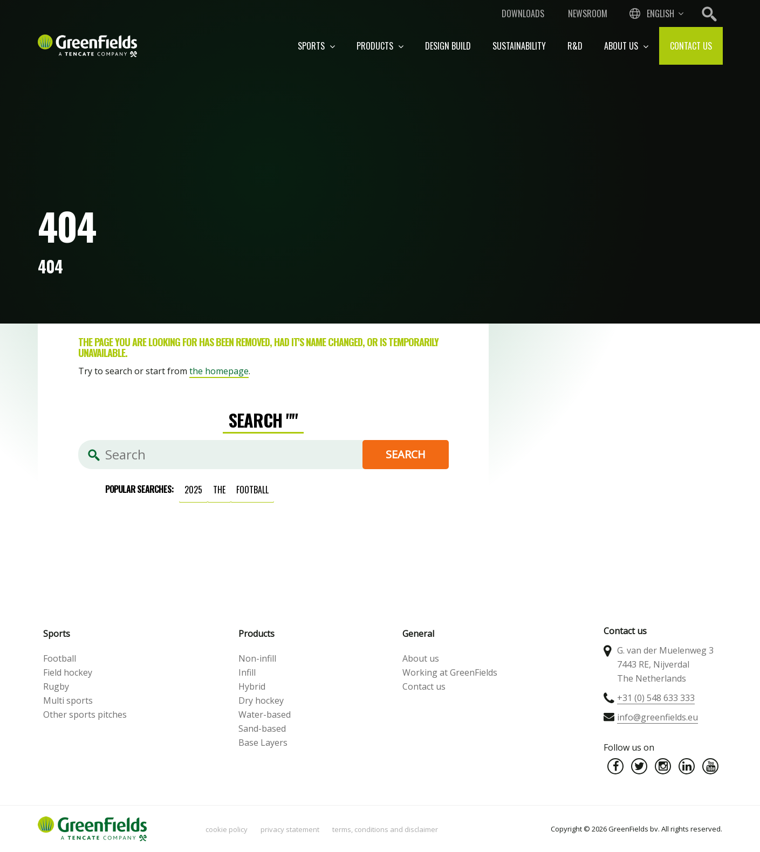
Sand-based (262, 728)
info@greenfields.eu (657, 717)
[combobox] (655, 13)
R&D (575, 45)
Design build (448, 45)
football (252, 489)
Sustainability (519, 45)
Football (59, 658)
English (660, 13)
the (219, 489)
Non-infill (257, 658)
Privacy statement (290, 829)
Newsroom (587, 13)
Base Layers (262, 742)
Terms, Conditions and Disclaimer (385, 829)
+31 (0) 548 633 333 (656, 698)
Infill (247, 672)
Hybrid (251, 686)
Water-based (264, 714)
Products (380, 45)
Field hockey (67, 672)
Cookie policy (227, 829)
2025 (193, 489)
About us (626, 45)
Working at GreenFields (449, 672)
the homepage (219, 371)
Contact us (691, 45)
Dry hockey (261, 700)
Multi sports (68, 700)
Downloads (523, 13)
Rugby (56, 686)
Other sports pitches (85, 714)
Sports (316, 45)
